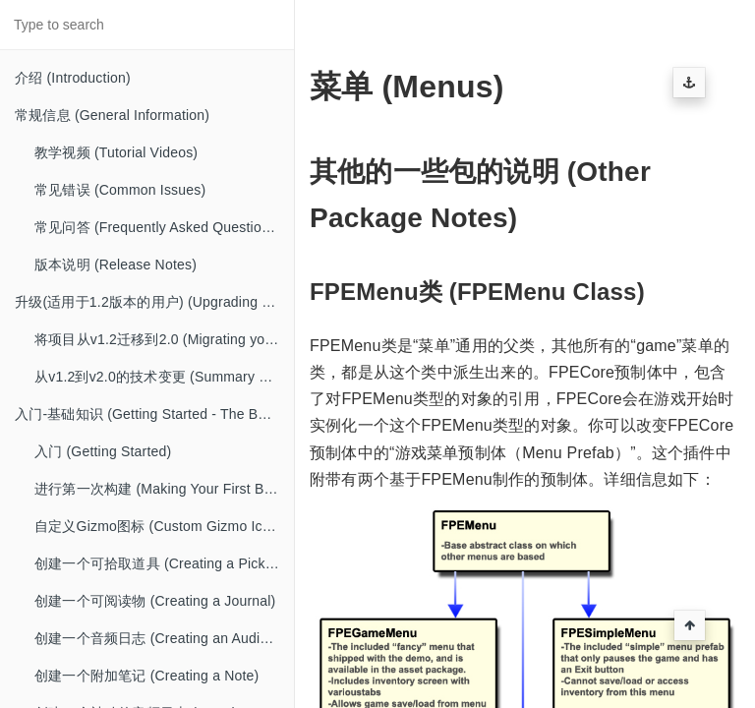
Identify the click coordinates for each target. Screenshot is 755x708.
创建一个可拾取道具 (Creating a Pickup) (160, 563)
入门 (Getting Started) (102, 451)
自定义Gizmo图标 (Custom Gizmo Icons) (162, 526)
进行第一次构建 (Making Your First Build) (162, 489)
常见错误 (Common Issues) (119, 190)
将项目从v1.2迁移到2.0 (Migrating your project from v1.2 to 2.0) (164, 339)
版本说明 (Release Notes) (115, 264)
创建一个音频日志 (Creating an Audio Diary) (164, 638)
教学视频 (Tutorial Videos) (116, 152)
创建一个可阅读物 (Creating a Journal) (154, 601)
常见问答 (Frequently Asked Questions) (157, 227)
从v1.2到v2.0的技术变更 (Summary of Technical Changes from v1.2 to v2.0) (164, 376)
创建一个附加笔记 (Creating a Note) (146, 675)
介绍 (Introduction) (73, 78)
